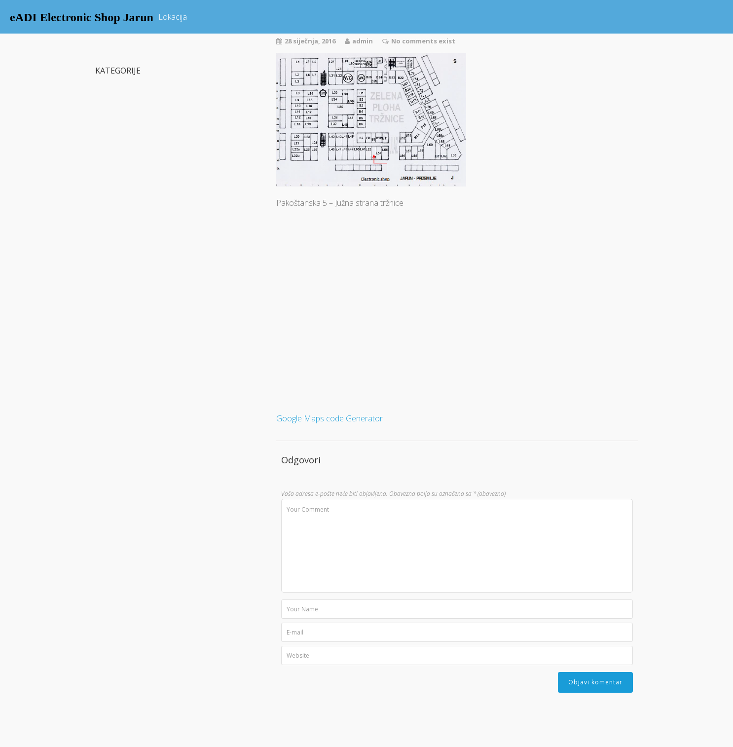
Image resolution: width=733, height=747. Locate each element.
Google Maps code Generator (329, 418)
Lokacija (172, 16)
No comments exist (423, 41)
